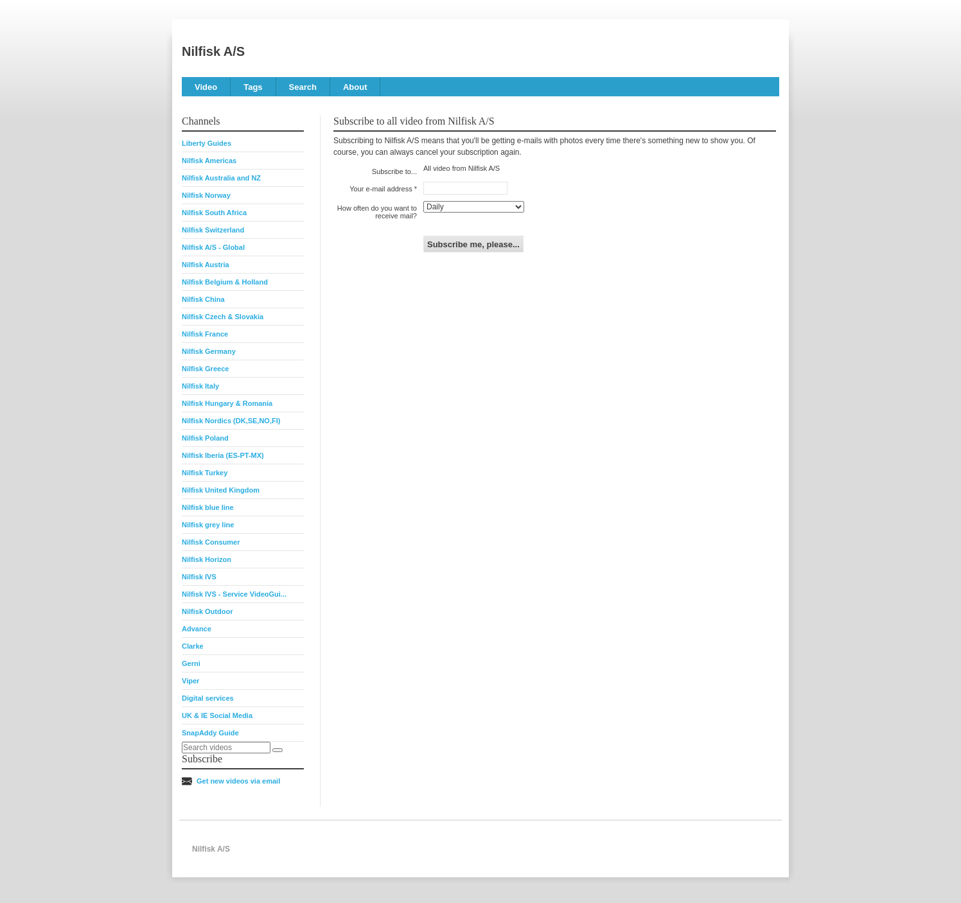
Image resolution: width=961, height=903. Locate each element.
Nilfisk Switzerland (213, 230)
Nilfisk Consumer (211, 542)
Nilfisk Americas (209, 160)
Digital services (208, 698)
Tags (252, 87)
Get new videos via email (238, 781)
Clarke (193, 646)
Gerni (191, 663)
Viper (190, 681)
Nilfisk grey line (208, 525)
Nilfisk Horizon (206, 559)
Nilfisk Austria (205, 264)
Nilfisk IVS (199, 577)
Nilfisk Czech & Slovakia (222, 316)
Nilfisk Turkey (204, 473)
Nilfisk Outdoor (207, 611)
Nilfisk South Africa (214, 212)
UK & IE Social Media (217, 715)
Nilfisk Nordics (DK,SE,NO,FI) (231, 421)
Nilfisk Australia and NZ (221, 178)
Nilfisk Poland (205, 438)
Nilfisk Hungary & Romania (227, 403)
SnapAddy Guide (210, 733)
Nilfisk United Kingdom (221, 490)
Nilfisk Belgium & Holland (225, 282)
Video (206, 87)
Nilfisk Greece (205, 369)
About (355, 87)
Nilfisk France (205, 334)
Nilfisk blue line (208, 507)
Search (303, 87)
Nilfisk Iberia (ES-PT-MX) (223, 455)
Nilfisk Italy (200, 386)
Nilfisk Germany (209, 351)
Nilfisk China (203, 299)
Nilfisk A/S (213, 51)
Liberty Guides (206, 143)
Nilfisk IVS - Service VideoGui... (234, 594)
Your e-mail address (380, 189)
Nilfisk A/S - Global (213, 247)
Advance (196, 629)
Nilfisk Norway (206, 195)
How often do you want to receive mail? (377, 212)
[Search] (277, 750)
